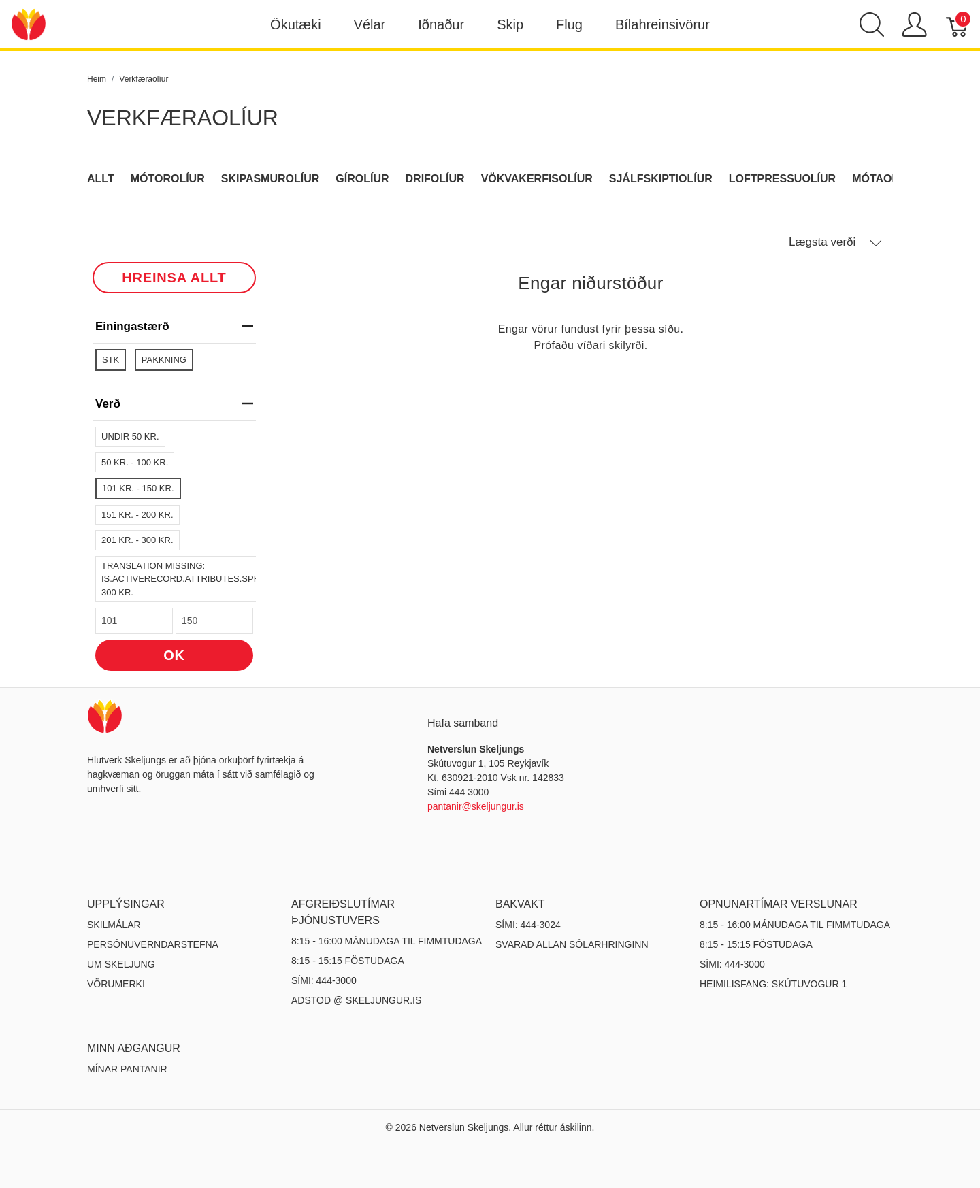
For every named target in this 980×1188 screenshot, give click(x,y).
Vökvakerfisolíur (537, 178)
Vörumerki (116, 983)
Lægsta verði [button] (835, 242)
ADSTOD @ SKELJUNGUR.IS (356, 1000)
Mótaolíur (884, 178)
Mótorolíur (168, 178)
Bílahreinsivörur (662, 24)
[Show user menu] (914, 24)
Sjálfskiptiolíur (661, 178)
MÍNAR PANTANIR (127, 1068)
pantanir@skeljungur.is (475, 806)
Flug (569, 24)
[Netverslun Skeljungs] (28, 23)
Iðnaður (441, 24)
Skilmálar (114, 924)
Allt (100, 178)
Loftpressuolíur (782, 178)
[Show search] (872, 24)
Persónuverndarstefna (152, 944)
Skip (510, 24)
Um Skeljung (121, 964)
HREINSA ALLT (174, 277)
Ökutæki (295, 24)
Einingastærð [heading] (174, 326)
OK (174, 655)
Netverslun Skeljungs (464, 1127)
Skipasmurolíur (270, 178)
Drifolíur (435, 178)
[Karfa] (958, 24)
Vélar (370, 24)
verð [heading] (174, 403)
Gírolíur (362, 178)
